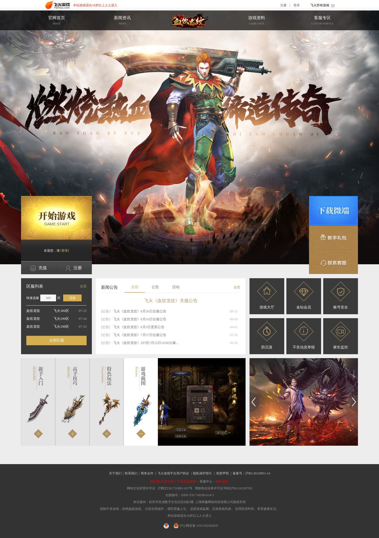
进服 (72, 298)
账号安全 (341, 295)
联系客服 (333, 262)
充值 (38, 268)
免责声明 (222, 473)
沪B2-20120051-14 (257, 473)
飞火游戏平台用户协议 (173, 473)
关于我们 (115, 473)
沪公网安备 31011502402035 (196, 525)
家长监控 (341, 335)
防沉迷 (267, 335)
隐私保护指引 (202, 473)
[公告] (105, 311)
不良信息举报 (304, 335)
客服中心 (206, 481)
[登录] (65, 250)
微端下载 (333, 211)
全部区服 (56, 340)
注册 (283, 5)
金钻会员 (304, 295)
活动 (175, 287)
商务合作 (147, 473)
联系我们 (131, 473)
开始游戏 (56, 218)
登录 (296, 5)
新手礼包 (333, 238)
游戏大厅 (267, 295)
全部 (83, 286)
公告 (155, 287)
